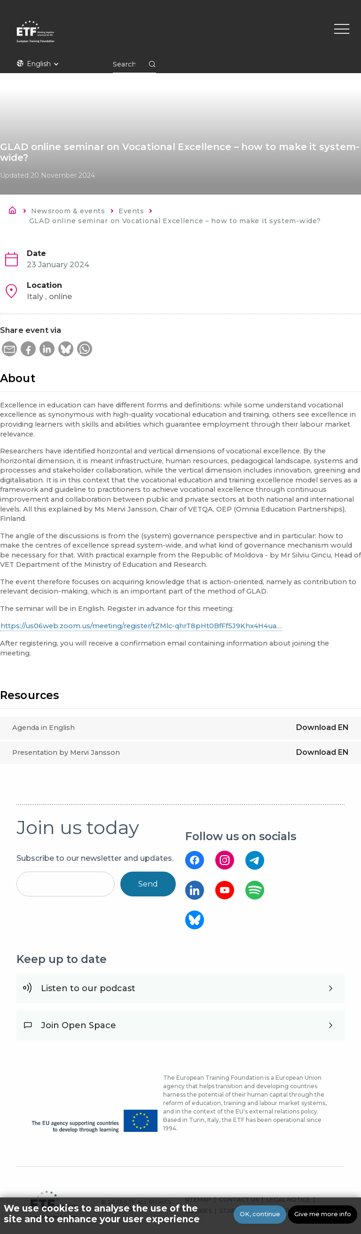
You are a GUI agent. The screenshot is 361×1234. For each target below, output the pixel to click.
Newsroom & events (68, 211)
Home (15, 212)
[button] (9, 348)
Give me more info (322, 1214)
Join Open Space (78, 1025)
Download (322, 727)
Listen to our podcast (88, 988)
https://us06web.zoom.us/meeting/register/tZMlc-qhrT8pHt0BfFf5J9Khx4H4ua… (141, 626)
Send (148, 884)
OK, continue (260, 1214)
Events (131, 211)
